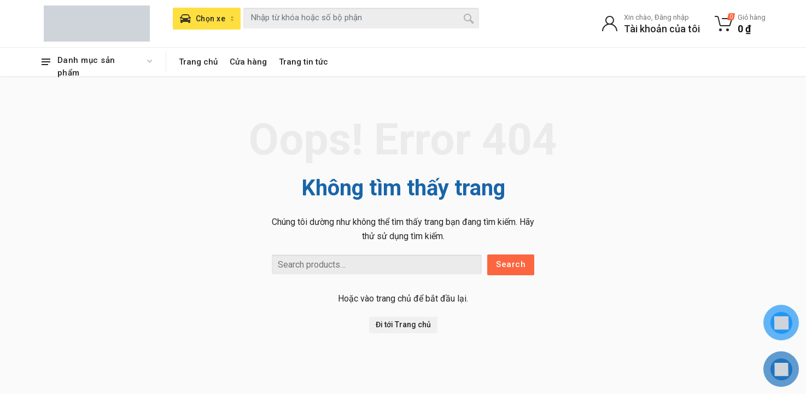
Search (510, 264)
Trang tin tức (303, 62)
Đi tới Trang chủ (403, 324)
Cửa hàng (248, 62)
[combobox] (361, 18)
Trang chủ (198, 62)
